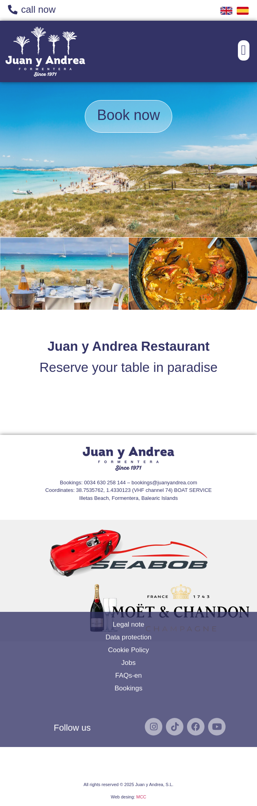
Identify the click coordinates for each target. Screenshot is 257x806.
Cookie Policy (128, 592)
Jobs (128, 605)
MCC (141, 796)
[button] (243, 50)
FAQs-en (128, 618)
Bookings (128, 631)
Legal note (128, 567)
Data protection (128, 580)
